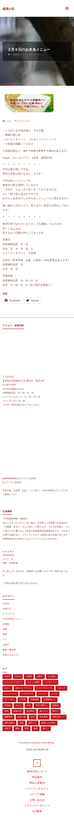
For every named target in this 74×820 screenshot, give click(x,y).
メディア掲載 (37, 794)
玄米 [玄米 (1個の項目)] (33, 716)
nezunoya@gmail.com (13, 388)
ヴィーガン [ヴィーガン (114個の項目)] (9, 699)
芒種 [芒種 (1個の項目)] (21, 722)
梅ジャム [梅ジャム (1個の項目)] (44, 711)
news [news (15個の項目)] (7, 676)
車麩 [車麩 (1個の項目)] (18, 728)
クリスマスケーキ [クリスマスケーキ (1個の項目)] (44, 688)
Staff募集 (37, 811)
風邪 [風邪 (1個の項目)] (36, 728)
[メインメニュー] (67, 8)
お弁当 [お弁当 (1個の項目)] (18, 676)
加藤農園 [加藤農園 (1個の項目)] (34, 699)
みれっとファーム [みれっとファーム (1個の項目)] (23, 688)
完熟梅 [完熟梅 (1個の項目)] (7, 705)
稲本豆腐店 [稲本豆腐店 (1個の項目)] (9, 722)
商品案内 (37, 777)
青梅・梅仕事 (9, 649)
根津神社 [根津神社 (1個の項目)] (31, 711)
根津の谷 (8, 9)
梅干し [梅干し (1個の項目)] (56, 711)
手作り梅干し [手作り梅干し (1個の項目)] (42, 705)
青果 (5, 634)
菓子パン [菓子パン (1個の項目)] (33, 722)
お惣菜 (6, 624)
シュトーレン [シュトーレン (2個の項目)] (10, 693)
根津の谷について (37, 771)
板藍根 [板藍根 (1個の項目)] (56, 705)
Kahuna (36, 742)
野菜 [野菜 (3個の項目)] (27, 728)
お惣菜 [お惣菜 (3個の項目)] (29, 676)
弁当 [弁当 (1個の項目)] (29, 705)
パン (5, 639)
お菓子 (6, 644)
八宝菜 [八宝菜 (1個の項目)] (22, 699)
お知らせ (7, 608)
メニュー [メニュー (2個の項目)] (42, 693)
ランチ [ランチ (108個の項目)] (54, 693)
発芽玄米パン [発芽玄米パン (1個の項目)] (59, 716)
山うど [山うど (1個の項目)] (19, 705)
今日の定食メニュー (12, 618)
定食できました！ (11, 655)
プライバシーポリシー (37, 805)
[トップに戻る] (37, 763)
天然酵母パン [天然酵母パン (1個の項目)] (49, 699)
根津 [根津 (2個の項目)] (6, 711)
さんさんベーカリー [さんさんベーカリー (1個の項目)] (13, 682)
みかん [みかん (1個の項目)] (7, 688)
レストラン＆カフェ (37, 788)
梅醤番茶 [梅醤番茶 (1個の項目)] (8, 716)
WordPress (48, 742)
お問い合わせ (37, 799)
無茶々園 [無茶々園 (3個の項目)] (21, 716)
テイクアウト (9, 613)
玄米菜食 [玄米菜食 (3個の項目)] (44, 716)
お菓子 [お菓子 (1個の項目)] (40, 676)
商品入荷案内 (37, 782)
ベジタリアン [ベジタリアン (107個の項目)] (27, 693)
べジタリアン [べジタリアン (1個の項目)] (50, 682)
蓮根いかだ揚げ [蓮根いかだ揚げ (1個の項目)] (48, 722)
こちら (17, 228)
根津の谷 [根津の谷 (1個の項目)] (18, 711)
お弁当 (16, 54)
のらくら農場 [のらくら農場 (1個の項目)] (33, 682)
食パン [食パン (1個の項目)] (46, 728)
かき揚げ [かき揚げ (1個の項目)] (52, 676)
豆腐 (5, 629)
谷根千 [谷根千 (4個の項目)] (7, 728)
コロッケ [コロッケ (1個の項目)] (61, 688)
